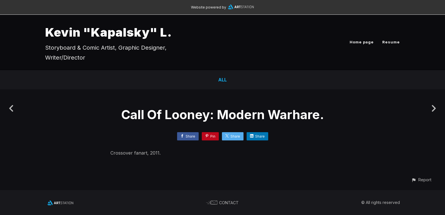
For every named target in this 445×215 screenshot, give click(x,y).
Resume (391, 42)
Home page (362, 42)
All (222, 80)
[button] (421, 180)
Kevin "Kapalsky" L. (108, 32)
